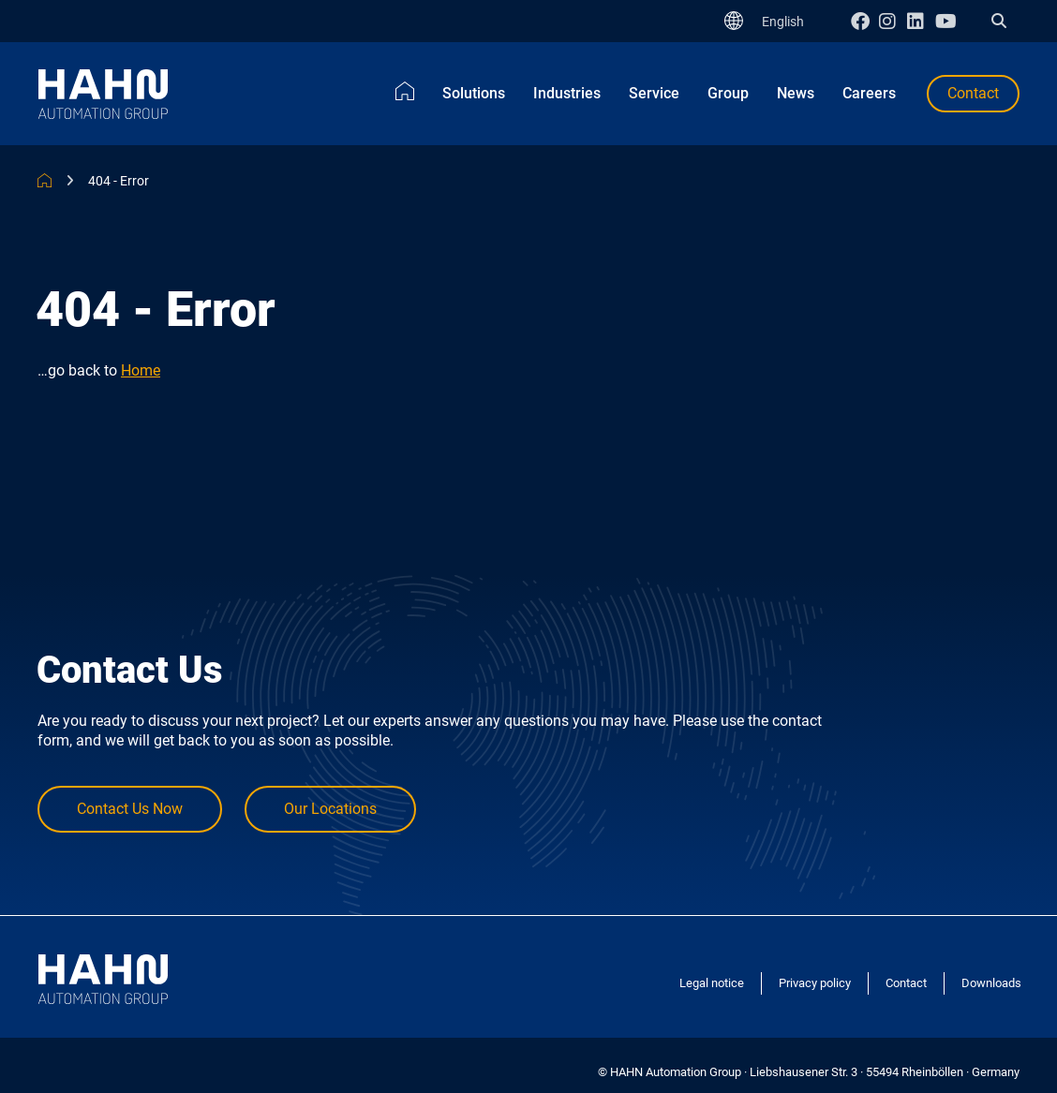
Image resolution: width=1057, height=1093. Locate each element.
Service (654, 93)
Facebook (865, 21)
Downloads (991, 983)
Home (404, 90)
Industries (567, 93)
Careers (869, 93)
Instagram (893, 21)
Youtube (949, 21)
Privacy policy (815, 983)
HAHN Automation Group (44, 180)
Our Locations (330, 809)
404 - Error (118, 180)
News (795, 93)
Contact (973, 93)
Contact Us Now (130, 809)
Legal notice (711, 983)
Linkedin (921, 21)
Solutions (473, 93)
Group (728, 93)
